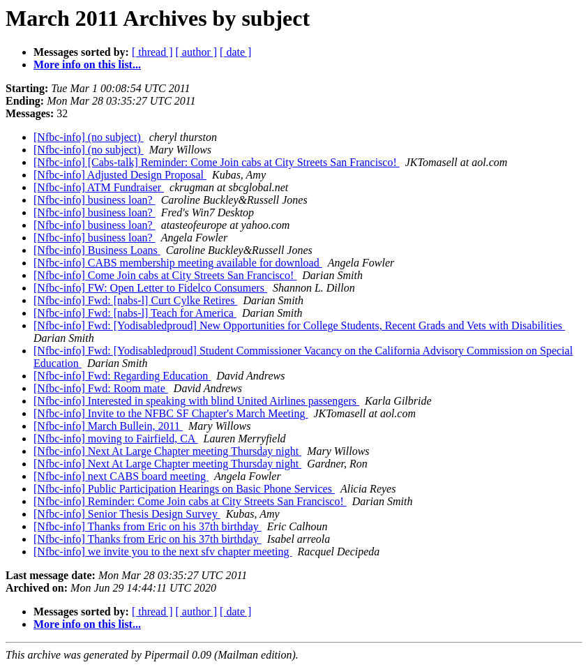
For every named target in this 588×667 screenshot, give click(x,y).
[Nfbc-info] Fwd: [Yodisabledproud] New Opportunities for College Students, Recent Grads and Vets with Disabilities (299, 325)
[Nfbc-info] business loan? (94, 200)
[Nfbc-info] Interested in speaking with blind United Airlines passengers (196, 401)
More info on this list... (87, 64)
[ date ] (235, 52)
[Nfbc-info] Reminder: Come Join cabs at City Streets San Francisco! (190, 501)
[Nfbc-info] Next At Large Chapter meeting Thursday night (167, 451)
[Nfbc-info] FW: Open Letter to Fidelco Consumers (150, 288)
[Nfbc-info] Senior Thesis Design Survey (126, 514)
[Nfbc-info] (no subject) (88, 137)
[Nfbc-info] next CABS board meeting (121, 476)
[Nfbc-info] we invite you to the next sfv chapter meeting (162, 551)
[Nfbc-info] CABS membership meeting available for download (177, 263)
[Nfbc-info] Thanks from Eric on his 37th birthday (147, 526)
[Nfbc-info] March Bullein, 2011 (108, 426)
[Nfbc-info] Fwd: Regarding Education (122, 376)
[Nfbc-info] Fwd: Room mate (100, 388)
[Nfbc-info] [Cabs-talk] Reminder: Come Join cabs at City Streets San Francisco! (216, 162)
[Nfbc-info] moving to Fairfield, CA (115, 438)
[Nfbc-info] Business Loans (96, 250)
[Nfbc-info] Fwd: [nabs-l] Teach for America (134, 313)
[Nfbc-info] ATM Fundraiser (98, 187)
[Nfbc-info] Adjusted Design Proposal (119, 175)
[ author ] (197, 52)
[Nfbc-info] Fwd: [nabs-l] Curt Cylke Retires (135, 300)
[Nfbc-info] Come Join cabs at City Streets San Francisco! (164, 275)
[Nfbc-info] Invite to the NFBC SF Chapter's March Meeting (170, 413)
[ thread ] (152, 52)
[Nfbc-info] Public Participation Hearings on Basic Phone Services (184, 489)
